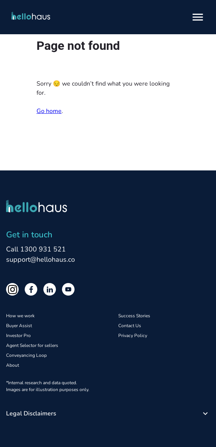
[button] (108, 413)
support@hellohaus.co (40, 259)
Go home (49, 111)
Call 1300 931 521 (36, 249)
